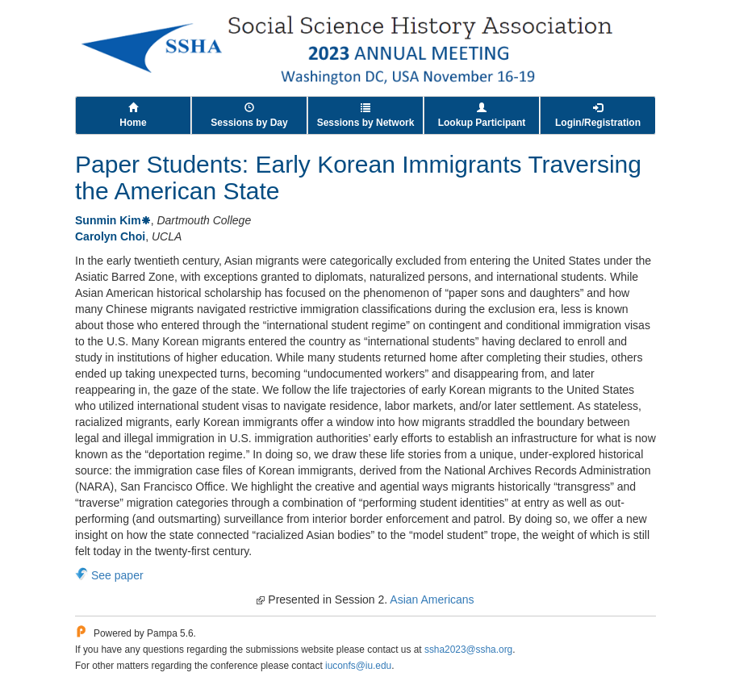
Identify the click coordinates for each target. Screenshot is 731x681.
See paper (117, 575)
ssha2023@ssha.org (468, 649)
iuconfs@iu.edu (358, 665)
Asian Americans (432, 599)
